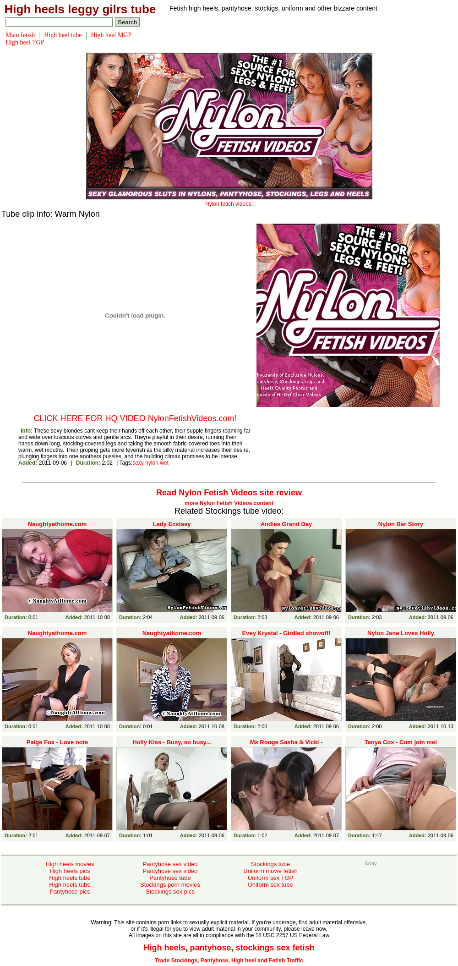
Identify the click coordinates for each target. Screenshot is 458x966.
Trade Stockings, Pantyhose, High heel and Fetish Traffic (229, 960)
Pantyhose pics (69, 891)
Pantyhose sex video (170, 864)
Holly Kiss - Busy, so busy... (171, 742)
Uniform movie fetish (270, 870)
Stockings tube (270, 864)
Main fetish (20, 35)
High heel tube (63, 35)
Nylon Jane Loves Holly (400, 633)
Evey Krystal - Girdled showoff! (286, 633)
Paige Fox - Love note (57, 742)
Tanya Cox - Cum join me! (401, 742)
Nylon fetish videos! (229, 200)
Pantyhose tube (170, 877)
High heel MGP (111, 35)
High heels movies (69, 864)
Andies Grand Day (286, 524)
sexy (138, 463)
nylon (151, 463)
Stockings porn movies (170, 884)
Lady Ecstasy (172, 524)
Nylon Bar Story (400, 524)
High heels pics (69, 870)
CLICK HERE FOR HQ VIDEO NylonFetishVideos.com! (135, 418)
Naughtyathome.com (57, 524)
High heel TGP (24, 42)
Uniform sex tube (270, 884)
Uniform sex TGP (270, 877)
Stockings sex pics (170, 891)
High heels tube (69, 877)
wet (164, 463)
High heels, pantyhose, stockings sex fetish (228, 947)
